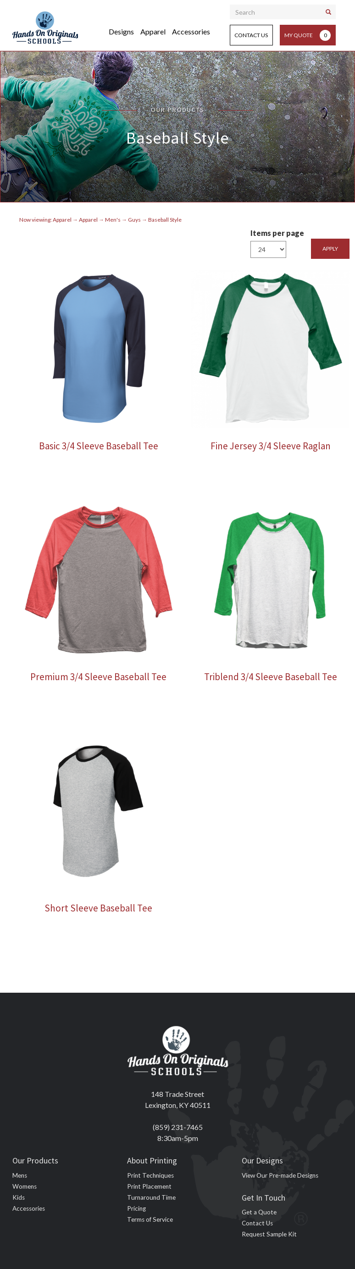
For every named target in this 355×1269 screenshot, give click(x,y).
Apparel (153, 31)
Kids (18, 1197)
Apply (330, 248)
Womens (24, 1186)
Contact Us (251, 35)
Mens (19, 1175)
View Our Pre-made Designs (280, 1175)
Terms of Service (150, 1219)
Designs (121, 31)
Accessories (191, 31)
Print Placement (149, 1186)
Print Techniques (150, 1175)
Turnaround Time (151, 1197)
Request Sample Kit (269, 1234)
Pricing (136, 1208)
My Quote (307, 35)
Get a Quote (259, 1212)
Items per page (277, 233)
